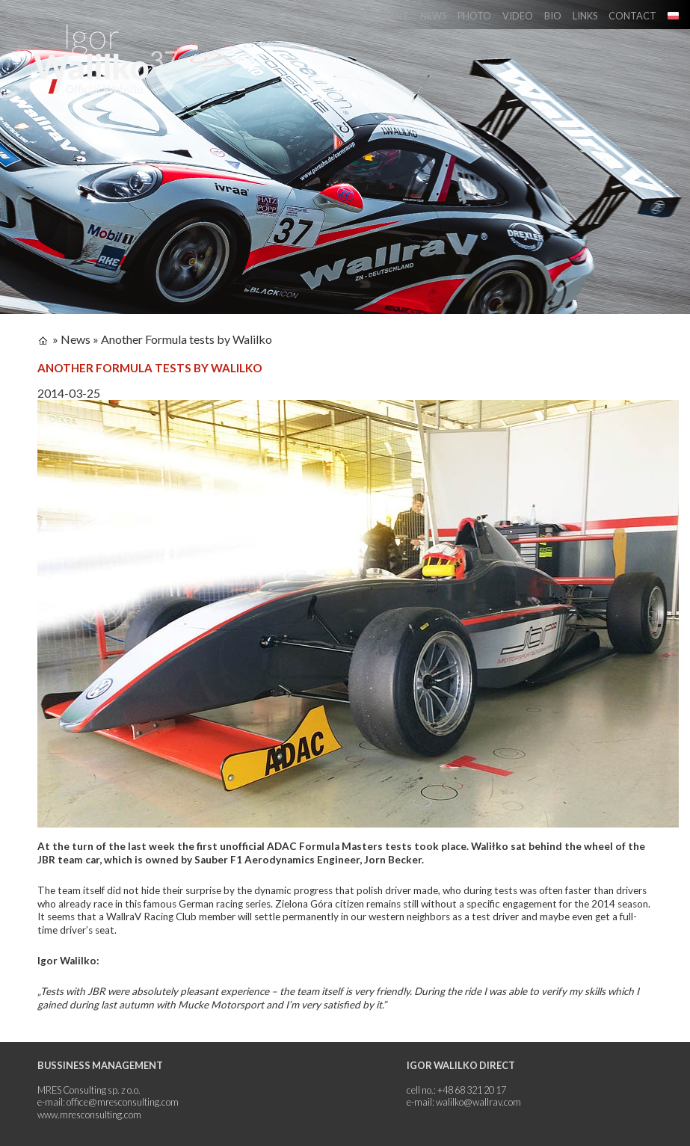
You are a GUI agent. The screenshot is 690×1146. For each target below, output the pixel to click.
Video (517, 16)
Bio (552, 16)
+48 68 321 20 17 (471, 1090)
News (433, 16)
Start (394, 16)
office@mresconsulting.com (123, 1102)
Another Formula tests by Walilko (186, 339)
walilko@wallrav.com (478, 1102)
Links (585, 16)
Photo (474, 16)
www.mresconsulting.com (89, 1115)
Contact (632, 16)
